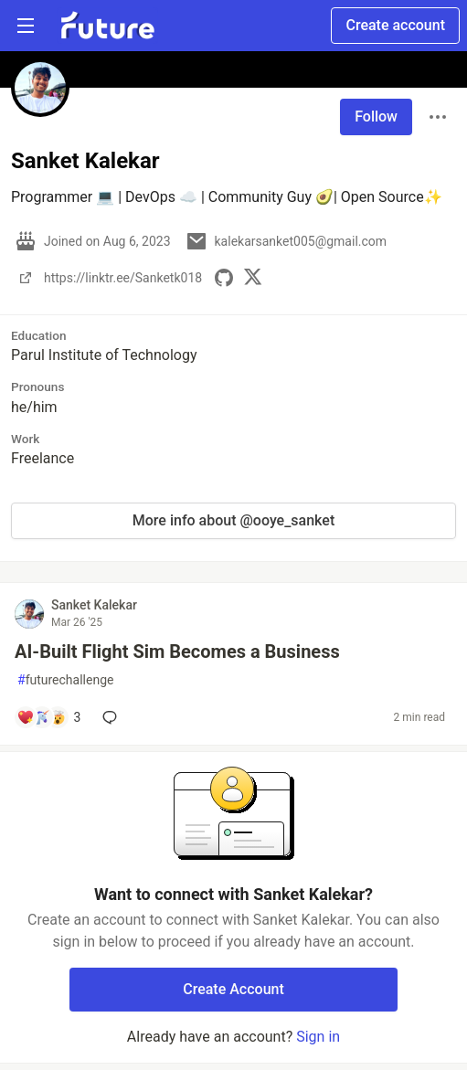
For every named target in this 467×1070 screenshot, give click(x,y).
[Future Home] (107, 25)
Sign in (318, 1036)
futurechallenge (65, 680)
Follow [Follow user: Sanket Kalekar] (376, 116)
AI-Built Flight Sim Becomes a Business (177, 651)
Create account (395, 25)
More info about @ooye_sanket (233, 520)
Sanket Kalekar (94, 605)
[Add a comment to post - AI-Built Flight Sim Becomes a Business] (48, 717)
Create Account (233, 989)
